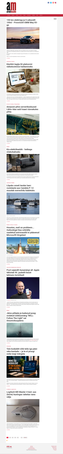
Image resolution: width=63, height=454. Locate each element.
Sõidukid (33, 15)
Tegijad (24, 15)
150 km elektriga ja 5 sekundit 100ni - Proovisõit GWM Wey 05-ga (22, 22)
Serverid (8, 104)
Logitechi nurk (13, 389)
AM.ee (9, 447)
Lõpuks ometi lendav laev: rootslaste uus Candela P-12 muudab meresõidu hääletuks (21, 188)
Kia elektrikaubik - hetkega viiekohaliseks (19, 150)
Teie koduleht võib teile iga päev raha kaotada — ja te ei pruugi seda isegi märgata (22, 351)
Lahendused (29, 15)
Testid (21, 15)
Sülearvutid (19, 267)
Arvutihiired (8, 389)
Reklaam (13, 15)
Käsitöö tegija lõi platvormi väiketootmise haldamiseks (20, 65)
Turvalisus (12, 104)
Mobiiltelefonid (13, 267)
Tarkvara (12, 61)
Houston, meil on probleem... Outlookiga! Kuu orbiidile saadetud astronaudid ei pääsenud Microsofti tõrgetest (23, 231)
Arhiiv (37, 15)
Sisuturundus (9, 346)
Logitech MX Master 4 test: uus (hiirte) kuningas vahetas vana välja (21, 394)
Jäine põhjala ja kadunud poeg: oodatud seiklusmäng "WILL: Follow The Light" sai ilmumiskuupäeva (21, 317)
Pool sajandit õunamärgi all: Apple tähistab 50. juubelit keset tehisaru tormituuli (23, 272)
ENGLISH (41, 15)
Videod (17, 15)
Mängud (8, 310)
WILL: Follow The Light (32, 340)
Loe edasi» (8, 58)
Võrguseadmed (17, 104)
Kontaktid (8, 15)
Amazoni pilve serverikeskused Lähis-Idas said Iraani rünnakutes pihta (22, 109)
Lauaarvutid (8, 267)
